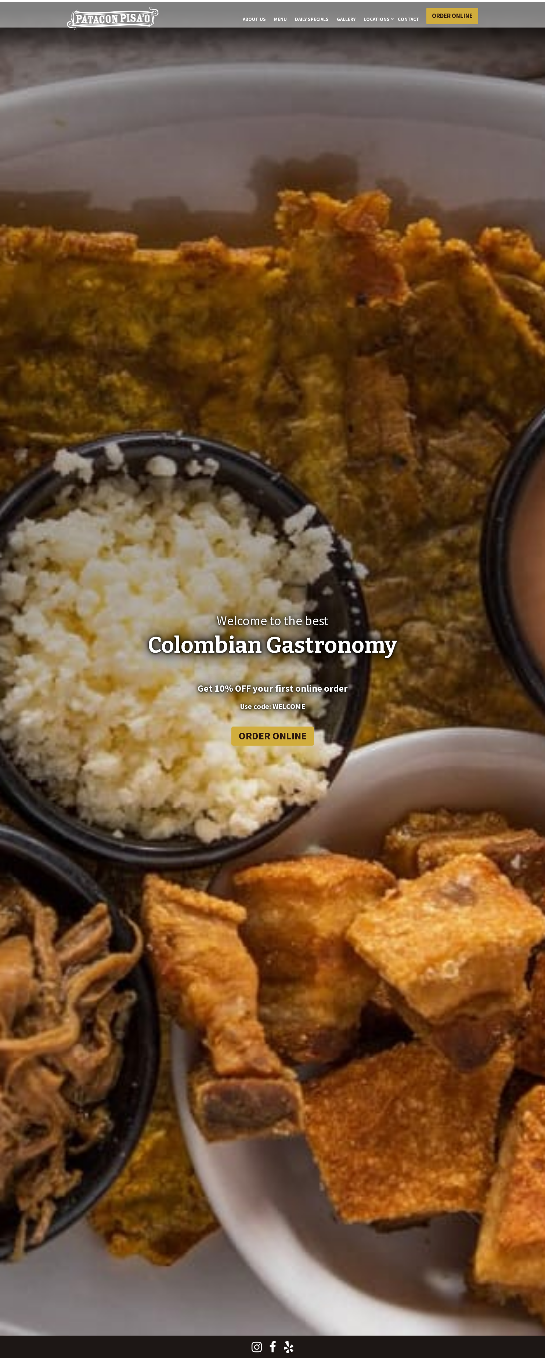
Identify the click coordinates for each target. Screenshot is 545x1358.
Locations (377, 19)
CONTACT (408, 19)
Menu (280, 19)
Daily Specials (312, 19)
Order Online (452, 16)
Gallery (346, 19)
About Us (254, 19)
